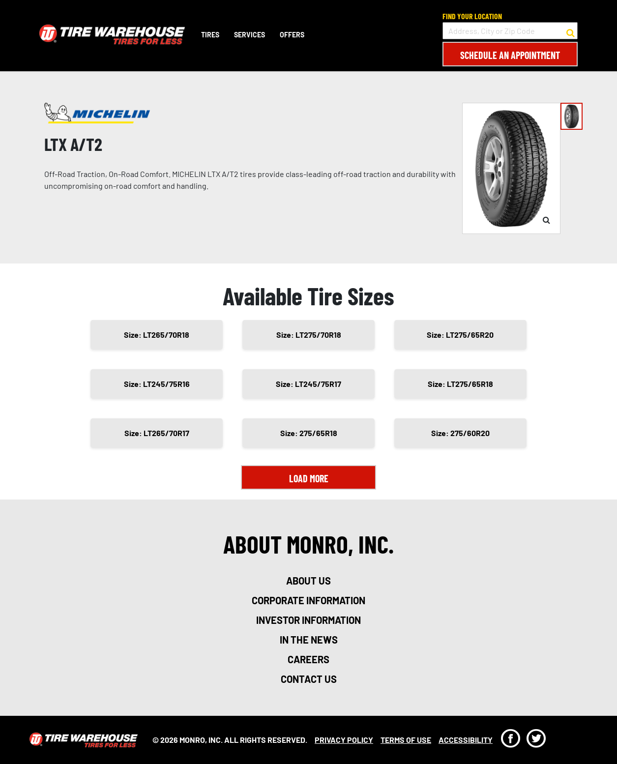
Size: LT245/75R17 (308, 383)
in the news (309, 640)
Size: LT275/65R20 (460, 334)
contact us (309, 679)
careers (308, 659)
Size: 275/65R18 (308, 433)
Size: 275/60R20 (460, 433)
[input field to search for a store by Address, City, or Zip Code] (510, 30)
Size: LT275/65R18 (460, 383)
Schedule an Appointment (510, 55)
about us (308, 581)
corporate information (308, 600)
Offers (292, 34)
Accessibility (466, 739)
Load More (308, 478)
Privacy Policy (344, 739)
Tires (210, 34)
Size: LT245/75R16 (157, 383)
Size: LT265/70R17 (156, 433)
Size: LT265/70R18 (156, 334)
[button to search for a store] (570, 31)
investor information (308, 620)
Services (249, 34)
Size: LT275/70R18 (308, 334)
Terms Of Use (406, 739)
